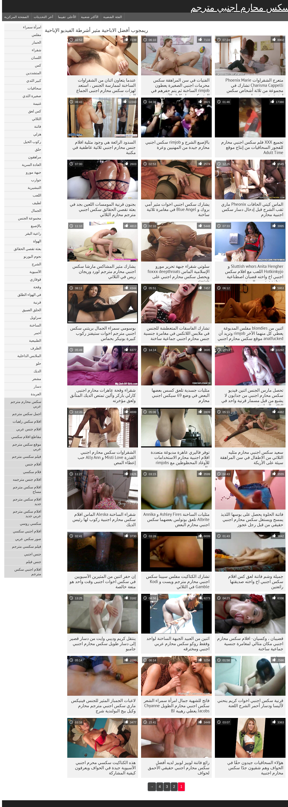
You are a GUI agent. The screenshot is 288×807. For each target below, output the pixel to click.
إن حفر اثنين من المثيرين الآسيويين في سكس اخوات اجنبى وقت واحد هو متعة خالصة (101, 581)
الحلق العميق (29, 310)
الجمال (34, 210)
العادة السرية (29, 164)
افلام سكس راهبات (25, 421)
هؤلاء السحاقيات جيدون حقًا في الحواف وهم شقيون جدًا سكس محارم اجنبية (253, 768)
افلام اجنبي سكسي (25, 531)
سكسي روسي (28, 523)
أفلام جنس (31, 464)
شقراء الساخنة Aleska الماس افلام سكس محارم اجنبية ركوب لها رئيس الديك (102, 519)
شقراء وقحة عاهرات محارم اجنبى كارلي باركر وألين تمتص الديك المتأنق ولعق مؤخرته (101, 395)
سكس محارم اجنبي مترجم (238, 7)
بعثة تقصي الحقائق (25, 248)
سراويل (33, 317)
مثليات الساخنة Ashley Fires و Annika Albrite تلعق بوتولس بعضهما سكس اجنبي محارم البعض (174, 519)
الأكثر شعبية (88, 17)
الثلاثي (34, 118)
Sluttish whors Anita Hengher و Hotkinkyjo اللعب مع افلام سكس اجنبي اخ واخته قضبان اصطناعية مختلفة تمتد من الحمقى (252, 273)
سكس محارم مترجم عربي (24, 403)
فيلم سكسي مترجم (24, 456)
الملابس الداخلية (27, 355)
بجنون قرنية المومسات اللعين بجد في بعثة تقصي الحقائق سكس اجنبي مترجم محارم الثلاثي (101, 209)
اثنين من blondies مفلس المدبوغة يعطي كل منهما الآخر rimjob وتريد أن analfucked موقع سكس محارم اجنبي (248, 333)
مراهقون (32, 157)
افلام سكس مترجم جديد (25, 501)
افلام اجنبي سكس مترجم (25, 571)
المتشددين (31, 73)
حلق (36, 149)
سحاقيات (32, 88)
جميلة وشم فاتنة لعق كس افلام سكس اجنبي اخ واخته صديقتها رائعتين (253, 581)
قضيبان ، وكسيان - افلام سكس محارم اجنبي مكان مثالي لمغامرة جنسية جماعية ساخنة (248, 643)
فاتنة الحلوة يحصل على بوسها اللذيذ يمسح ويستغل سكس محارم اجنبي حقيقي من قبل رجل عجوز (250, 519)
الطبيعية (33, 340)
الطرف (33, 348)
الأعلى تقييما (65, 17)
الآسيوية (33, 271)
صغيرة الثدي (29, 96)
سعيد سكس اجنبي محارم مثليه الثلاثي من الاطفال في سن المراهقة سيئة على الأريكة (249, 457)
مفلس (34, 34)
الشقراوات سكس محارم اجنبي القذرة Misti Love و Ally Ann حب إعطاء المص (105, 457)
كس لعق (32, 111)
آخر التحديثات (41, 17)
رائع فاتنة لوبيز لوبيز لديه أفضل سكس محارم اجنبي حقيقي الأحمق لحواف (176, 768)
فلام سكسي (30, 471)
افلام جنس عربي (26, 429)
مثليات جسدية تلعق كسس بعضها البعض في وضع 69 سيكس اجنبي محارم (178, 395)
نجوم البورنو (30, 256)
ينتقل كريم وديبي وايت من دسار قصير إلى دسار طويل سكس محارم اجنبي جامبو (101, 643)
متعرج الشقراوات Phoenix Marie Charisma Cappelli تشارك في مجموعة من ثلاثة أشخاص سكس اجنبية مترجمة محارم (252, 86)
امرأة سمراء (30, 27)
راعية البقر (31, 233)
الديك (35, 371)
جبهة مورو (31, 172)
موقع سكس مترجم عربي (24, 446)
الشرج (34, 264)
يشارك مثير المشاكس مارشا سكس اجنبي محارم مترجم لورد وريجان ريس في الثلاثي (102, 271)
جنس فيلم (31, 561)
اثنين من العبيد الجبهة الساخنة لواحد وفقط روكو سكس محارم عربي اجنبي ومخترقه (175, 643)
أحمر (35, 333)
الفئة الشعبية (110, 17)
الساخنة (33, 325)
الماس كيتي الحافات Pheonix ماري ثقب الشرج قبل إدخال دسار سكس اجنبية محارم (250, 209)
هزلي (35, 134)
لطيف (34, 203)
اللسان (34, 57)
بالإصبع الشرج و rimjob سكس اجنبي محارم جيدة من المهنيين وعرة (175, 144)
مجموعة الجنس (27, 218)
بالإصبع (34, 226)
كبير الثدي (31, 80)
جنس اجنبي (30, 554)
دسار (35, 386)
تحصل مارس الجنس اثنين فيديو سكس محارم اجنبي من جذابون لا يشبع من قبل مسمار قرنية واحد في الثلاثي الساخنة (250, 396)
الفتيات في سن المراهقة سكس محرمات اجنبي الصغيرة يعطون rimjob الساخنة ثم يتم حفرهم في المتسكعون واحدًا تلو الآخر (178, 86)
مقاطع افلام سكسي (24, 436)
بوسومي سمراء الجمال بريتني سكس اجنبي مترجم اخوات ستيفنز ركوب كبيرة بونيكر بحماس (101, 333)
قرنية (35, 302)
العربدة (34, 394)
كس (36, 65)
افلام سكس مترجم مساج (25, 489)
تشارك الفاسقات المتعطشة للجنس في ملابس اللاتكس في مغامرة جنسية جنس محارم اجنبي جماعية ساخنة (174, 333)
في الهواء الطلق (27, 294)
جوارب (34, 180)
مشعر (34, 378)
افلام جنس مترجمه (25, 479)
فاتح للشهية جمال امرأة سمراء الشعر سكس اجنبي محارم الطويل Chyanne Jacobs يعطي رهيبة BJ (174, 705)
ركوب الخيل (30, 141)
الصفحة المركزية (14, 17)
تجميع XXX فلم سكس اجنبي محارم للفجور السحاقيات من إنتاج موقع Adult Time (250, 147)
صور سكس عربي (26, 539)
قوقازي (33, 279)
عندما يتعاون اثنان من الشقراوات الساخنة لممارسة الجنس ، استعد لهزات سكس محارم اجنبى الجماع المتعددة (104, 86)
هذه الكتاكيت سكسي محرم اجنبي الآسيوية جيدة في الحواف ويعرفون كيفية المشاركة (103, 768)
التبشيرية (32, 187)
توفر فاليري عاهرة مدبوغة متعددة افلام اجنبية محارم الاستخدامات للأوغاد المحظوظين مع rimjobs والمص (178, 458)
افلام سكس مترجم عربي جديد (25, 513)
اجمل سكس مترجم (24, 413)
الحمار (34, 42)
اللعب (35, 195)
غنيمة (35, 103)
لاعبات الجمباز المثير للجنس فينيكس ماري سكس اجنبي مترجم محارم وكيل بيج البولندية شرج (101, 705)
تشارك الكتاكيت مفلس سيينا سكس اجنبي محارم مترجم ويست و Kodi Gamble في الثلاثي (175, 581)
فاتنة (35, 126)
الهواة (35, 241)
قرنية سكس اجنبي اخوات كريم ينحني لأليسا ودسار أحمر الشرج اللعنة (248, 703)
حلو (36, 363)
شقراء (34, 50)
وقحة (35, 287)
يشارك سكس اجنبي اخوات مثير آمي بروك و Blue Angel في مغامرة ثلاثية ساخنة (175, 209)
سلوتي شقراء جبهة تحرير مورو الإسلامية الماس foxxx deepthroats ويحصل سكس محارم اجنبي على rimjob (176, 273)
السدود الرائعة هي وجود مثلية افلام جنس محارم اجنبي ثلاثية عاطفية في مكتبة (102, 147)
